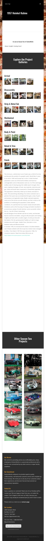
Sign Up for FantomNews (13, 526)
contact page (25, 502)
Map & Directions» (9, 522)
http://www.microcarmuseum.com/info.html (17, 235)
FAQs (27, 495)
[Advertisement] (23, 259)
